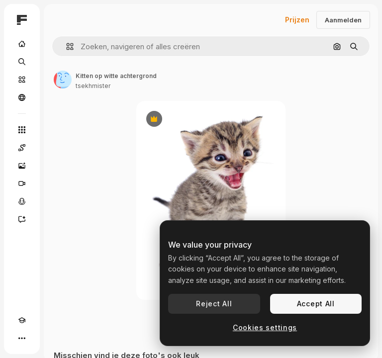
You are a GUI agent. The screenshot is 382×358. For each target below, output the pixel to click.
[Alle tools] (22, 130)
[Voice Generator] (22, 201)
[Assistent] (22, 219)
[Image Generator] (22, 166)
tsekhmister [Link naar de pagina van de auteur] (93, 86)
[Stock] (22, 80)
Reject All (214, 303)
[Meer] (22, 338)
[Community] (22, 97)
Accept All (316, 303)
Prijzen (297, 19)
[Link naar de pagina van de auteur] (63, 80)
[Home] (22, 44)
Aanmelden (343, 20)
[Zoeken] (22, 62)
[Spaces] (22, 148)
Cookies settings (265, 327)
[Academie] (22, 320)
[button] (66, 46)
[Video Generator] (22, 183)
